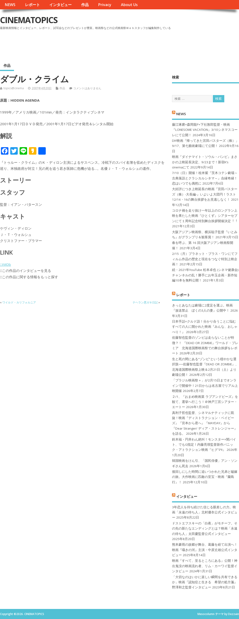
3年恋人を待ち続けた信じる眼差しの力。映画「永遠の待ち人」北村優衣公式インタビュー (204, 512)
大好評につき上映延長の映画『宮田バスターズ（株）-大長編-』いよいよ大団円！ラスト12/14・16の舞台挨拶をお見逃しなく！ (204, 194)
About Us (129, 4)
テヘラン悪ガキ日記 (145, 302)
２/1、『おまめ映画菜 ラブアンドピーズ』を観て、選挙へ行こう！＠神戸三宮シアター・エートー (205, 402)
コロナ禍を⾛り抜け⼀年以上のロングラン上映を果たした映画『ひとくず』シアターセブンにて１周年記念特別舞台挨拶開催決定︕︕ (204, 215)
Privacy (104, 4)
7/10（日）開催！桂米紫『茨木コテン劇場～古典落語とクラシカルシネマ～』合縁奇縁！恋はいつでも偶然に (205, 178)
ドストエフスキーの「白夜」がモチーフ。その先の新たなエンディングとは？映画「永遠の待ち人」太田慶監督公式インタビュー (204, 528)
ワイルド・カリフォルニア (19, 302)
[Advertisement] (150, 44)
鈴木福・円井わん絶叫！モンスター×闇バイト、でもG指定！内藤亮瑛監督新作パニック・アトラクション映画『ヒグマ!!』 (204, 444)
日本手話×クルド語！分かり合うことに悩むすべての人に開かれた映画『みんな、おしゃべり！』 (204, 326)
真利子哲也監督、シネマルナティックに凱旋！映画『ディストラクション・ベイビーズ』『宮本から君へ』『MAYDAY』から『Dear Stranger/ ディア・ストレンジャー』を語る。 (204, 423)
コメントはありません (87, 88)
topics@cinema (14, 88)
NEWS (10, 4)
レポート (32, 4)
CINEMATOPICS (28, 20)
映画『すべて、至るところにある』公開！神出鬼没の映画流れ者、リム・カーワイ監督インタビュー (204, 566)
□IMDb (5, 264)
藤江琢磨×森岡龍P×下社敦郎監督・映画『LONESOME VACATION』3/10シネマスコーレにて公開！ (205, 129)
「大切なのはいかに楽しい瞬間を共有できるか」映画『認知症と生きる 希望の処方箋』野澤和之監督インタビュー (204, 582)
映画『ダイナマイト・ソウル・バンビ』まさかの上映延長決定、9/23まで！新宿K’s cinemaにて (204, 162)
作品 (85, 4)
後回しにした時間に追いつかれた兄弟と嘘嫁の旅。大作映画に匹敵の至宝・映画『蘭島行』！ (204, 477)
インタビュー (60, 4)
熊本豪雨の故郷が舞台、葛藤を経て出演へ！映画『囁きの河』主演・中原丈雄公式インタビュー (204, 549)
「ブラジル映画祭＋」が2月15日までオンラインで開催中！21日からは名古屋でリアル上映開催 (205, 385)
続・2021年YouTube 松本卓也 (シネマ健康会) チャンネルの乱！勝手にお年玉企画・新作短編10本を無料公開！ (205, 275)
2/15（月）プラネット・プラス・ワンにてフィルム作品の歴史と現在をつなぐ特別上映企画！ (205, 259)
